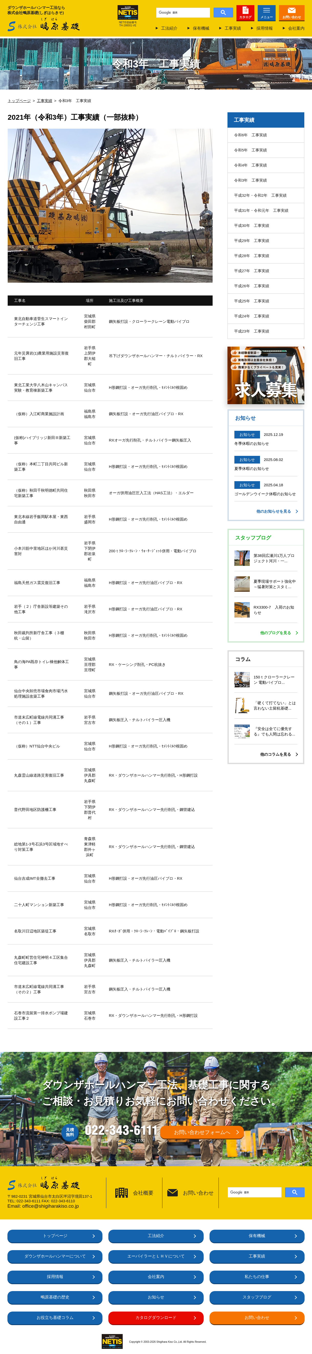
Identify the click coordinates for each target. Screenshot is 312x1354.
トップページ (55, 1236)
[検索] (182, 12)
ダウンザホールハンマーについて (55, 1256)
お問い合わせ (292, 17)
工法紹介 (169, 28)
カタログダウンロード (156, 1317)
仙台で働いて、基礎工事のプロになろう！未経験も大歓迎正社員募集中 (265, 375)
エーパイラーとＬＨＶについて (156, 1256)
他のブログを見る (275, 633)
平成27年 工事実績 (251, 271)
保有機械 (201, 28)
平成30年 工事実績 (251, 225)
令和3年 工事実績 (250, 180)
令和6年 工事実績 (250, 135)
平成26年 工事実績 (251, 286)
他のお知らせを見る (273, 511)
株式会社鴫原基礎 (43, 24)
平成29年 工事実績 (251, 240)
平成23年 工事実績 (251, 331)
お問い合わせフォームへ (202, 1132)
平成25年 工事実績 (251, 301)
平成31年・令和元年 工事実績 (261, 210)
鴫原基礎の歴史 (55, 1297)
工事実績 (233, 28)
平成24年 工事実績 (251, 316)
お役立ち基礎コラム (55, 1317)
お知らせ (156, 1297)
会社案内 (296, 28)
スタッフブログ (257, 1297)
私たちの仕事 (257, 1276)
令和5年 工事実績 (250, 150)
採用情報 (264, 28)
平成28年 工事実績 (251, 256)
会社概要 (143, 1193)
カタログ (245, 17)
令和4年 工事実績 (250, 165)
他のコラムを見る (275, 754)
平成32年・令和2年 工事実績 (260, 195)
